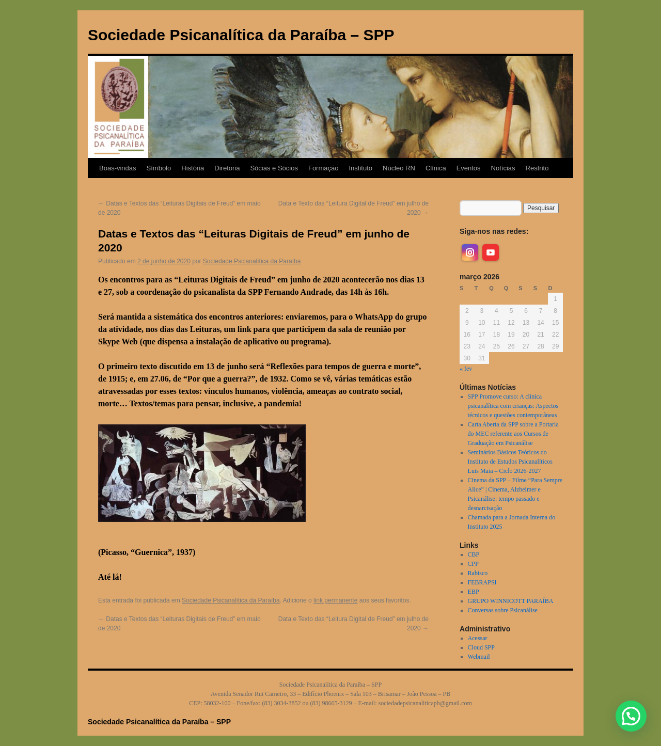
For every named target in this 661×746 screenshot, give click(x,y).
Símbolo (159, 168)
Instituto (360, 168)
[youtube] (490, 252)
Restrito (537, 168)
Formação (323, 168)
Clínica (436, 168)
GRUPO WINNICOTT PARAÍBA (511, 601)
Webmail (479, 656)
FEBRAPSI (482, 582)
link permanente (335, 600)
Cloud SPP (481, 647)
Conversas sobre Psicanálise (503, 610)
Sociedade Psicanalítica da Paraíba (252, 261)
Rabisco (478, 573)
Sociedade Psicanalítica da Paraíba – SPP (241, 34)
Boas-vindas (117, 168)
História (192, 168)
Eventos (469, 168)
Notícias (503, 168)
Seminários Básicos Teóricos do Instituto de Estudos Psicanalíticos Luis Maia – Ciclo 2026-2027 (510, 461)
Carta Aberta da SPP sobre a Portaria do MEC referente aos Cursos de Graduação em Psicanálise (513, 434)
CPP (473, 563)
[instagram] (470, 252)
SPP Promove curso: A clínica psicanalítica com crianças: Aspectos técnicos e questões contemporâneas (513, 406)
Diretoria (227, 168)
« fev (466, 368)
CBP (474, 554)
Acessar (477, 638)
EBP (473, 591)
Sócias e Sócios (274, 168)
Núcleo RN (399, 168)
